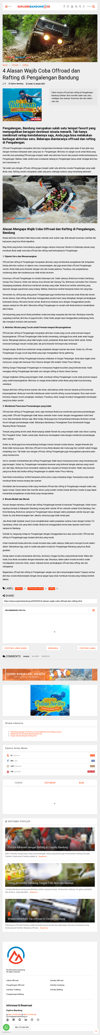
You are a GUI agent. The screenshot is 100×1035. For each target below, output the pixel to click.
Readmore (42, 856)
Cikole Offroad (12, 980)
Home (5, 65)
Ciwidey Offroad (56, 980)
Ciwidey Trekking (13, 990)
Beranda (53, 648)
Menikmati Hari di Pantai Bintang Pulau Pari (26, 734)
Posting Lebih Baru (16, 648)
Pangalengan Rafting (15, 994)
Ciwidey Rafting (56, 990)
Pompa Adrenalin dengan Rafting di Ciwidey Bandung (38, 847)
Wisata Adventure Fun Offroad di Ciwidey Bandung (36, 918)
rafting (25, 65)
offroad (15, 65)
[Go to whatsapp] (6, 1027)
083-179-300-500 (14, 1014)
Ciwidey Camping (57, 985)
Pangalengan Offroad (15, 985)
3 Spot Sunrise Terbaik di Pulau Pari (23, 736)
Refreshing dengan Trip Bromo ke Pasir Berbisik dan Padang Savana (35, 732)
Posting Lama (87, 648)
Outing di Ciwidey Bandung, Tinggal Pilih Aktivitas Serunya (40, 883)
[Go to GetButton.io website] (6, 1032)
